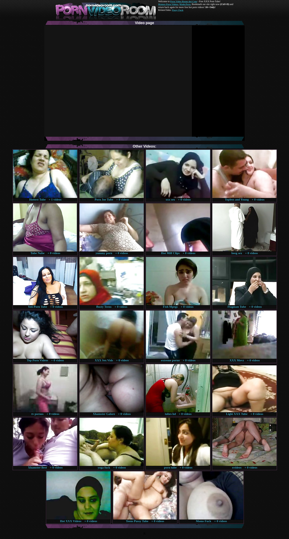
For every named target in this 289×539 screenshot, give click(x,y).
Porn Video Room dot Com (183, 1)
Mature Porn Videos (168, 4)
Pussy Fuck (177, 10)
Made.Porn (184, 4)
